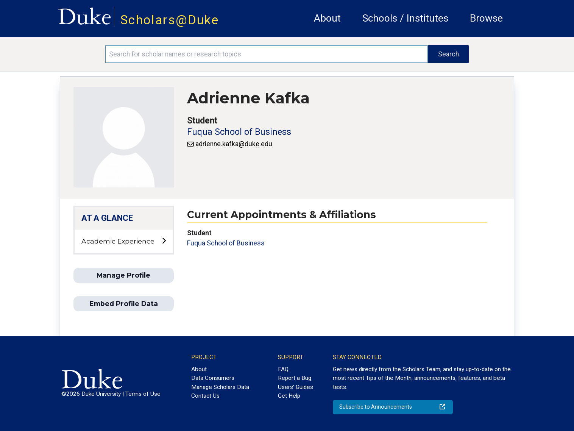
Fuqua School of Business (239, 132)
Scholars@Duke (169, 19)
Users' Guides (295, 387)
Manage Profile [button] (123, 275)
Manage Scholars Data (220, 387)
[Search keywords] (266, 54)
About (327, 18)
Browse (486, 18)
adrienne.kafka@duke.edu (233, 144)
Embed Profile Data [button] (123, 304)
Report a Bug (294, 378)
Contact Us (205, 395)
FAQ (283, 369)
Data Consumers (212, 378)
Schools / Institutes (405, 18)
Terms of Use (143, 393)
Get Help (289, 395)
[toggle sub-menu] (164, 241)
